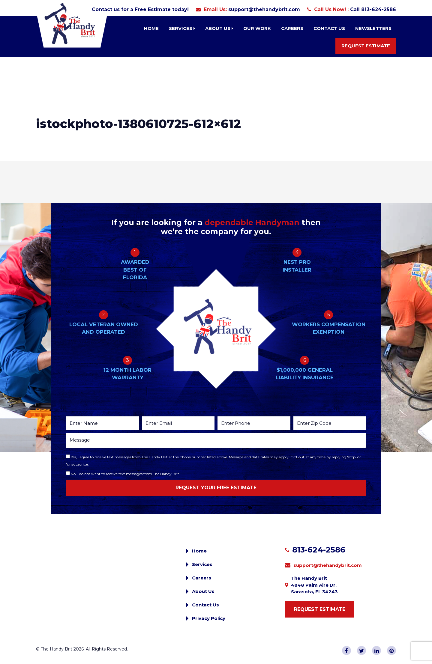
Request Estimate (365, 46)
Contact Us (329, 28)
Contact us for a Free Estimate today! (140, 9)
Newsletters (373, 28)
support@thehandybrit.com (264, 9)
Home (151, 28)
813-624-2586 (318, 550)
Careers (292, 28)
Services (182, 28)
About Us (219, 28)
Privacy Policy (208, 618)
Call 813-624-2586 (373, 9)
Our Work (257, 28)
